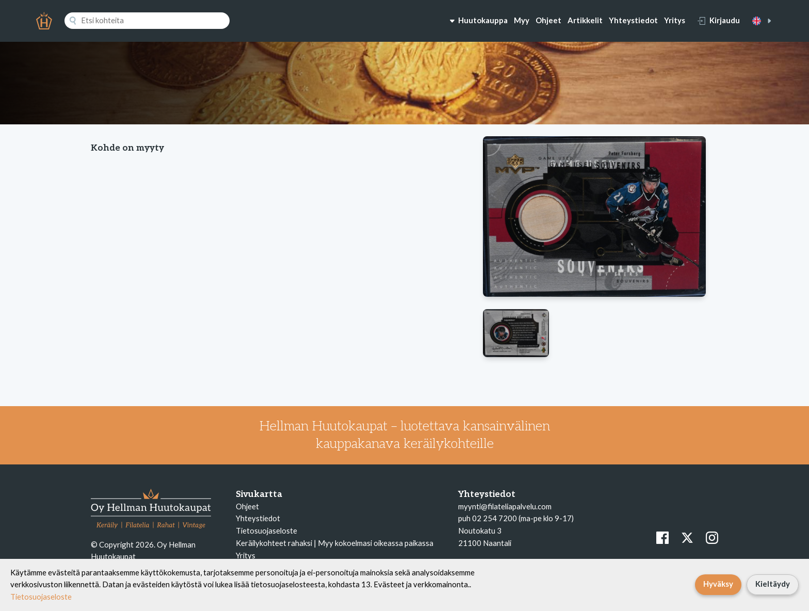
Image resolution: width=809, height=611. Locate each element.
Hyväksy (718, 583)
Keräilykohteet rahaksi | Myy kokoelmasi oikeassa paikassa (334, 543)
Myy (521, 20)
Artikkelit (585, 20)
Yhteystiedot (633, 20)
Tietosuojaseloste (266, 530)
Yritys (674, 20)
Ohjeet (548, 20)
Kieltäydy (772, 583)
